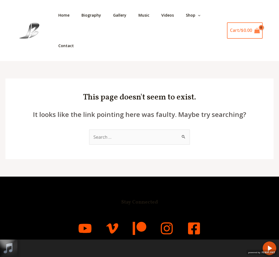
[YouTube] (85, 228)
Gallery (122, 15)
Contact (66, 45)
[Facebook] (194, 228)
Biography (93, 15)
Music (147, 15)
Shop (199, 15)
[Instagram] (167, 228)
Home (64, 15)
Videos (172, 15)
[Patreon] (139, 228)
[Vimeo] (112, 228)
